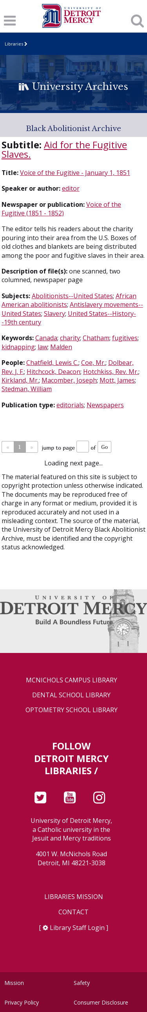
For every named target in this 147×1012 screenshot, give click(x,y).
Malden (61, 347)
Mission (14, 982)
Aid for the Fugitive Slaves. (64, 149)
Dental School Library (71, 695)
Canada (46, 338)
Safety (82, 982)
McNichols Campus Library (71, 680)
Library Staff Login (77, 927)
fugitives (125, 338)
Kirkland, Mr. (20, 380)
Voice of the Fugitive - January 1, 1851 (75, 172)
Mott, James (117, 380)
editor (71, 188)
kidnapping (18, 347)
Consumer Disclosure (101, 1002)
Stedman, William (27, 389)
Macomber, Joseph (69, 380)
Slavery (54, 313)
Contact (73, 912)
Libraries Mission (73, 897)
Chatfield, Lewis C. (52, 362)
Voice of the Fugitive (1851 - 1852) (61, 208)
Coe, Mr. (93, 362)
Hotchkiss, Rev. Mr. (110, 371)
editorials (70, 405)
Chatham (96, 338)
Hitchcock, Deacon (53, 371)
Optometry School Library (71, 710)
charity (70, 338)
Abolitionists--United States (72, 296)
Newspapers (105, 405)
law (42, 347)
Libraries (14, 44)
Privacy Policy (21, 1002)
